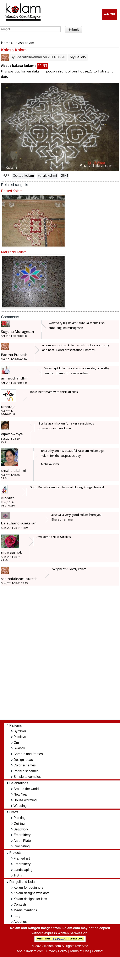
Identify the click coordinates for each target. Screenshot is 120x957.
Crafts (13, 812)
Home (5, 42)
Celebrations (18, 783)
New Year (20, 794)
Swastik (19, 748)
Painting (19, 817)
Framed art (21, 858)
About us (20, 921)
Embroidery (22, 835)
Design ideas (23, 759)
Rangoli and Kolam (23, 881)
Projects (15, 852)
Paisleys (19, 737)
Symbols (19, 731)
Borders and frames (28, 754)
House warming (25, 800)
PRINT (42, 65)
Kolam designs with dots (31, 893)
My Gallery (78, 57)
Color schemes (24, 765)
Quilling (18, 823)
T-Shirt (18, 875)
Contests (20, 904)
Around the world (26, 789)
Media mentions (25, 910)
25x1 (64, 175)
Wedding (20, 806)
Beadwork (20, 829)
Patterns (15, 725)
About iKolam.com (30, 951)
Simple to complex (27, 776)
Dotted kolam (23, 175)
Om (16, 742)
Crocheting (21, 846)
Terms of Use (79, 951)
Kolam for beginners (28, 887)
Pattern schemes (25, 771)
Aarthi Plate (22, 840)
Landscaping (22, 870)
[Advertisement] (64, 655)
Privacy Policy (56, 951)
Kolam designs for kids (30, 899)
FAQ (16, 916)
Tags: (5, 175)
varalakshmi (47, 175)
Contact (97, 951)
